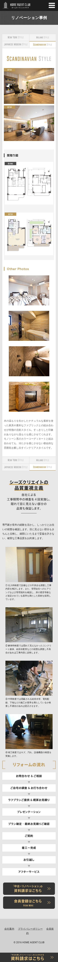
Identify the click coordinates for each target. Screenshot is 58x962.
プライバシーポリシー (30, 928)
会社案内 (9, 928)
